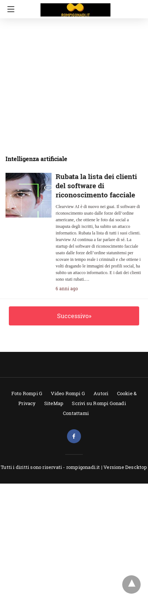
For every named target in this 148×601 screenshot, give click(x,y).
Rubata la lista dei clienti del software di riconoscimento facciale (96, 185)
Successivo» (74, 316)
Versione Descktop (125, 467)
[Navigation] (9, 9)
